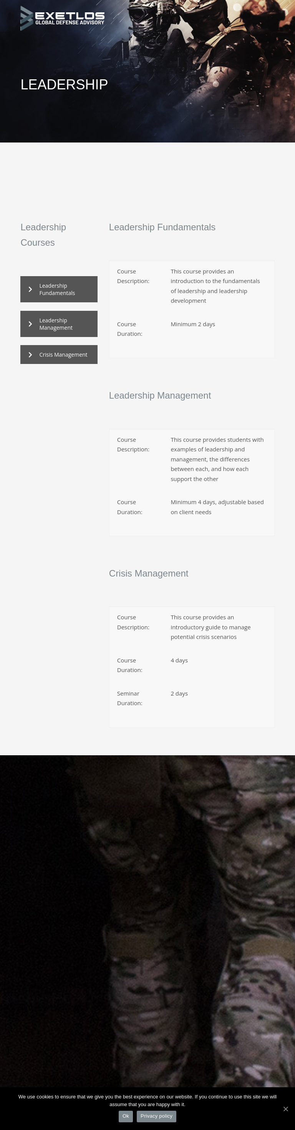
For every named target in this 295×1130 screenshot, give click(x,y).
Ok (126, 1116)
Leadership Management (50, 324)
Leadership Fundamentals (51, 289)
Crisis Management (57, 354)
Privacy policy (156, 1116)
